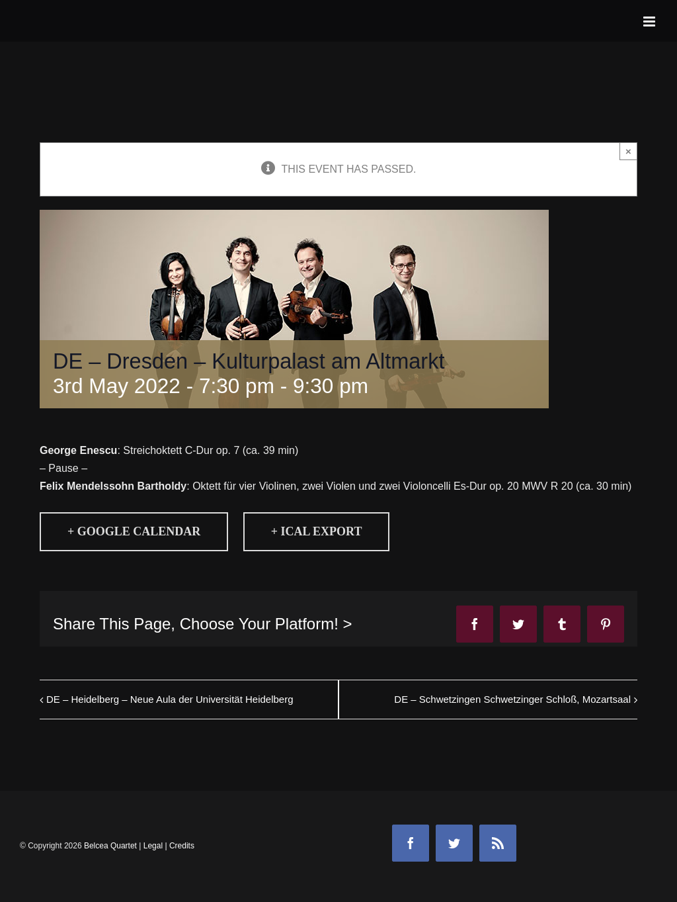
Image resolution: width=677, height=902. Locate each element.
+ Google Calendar (133, 531)
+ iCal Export (316, 531)
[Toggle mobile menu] (650, 21)
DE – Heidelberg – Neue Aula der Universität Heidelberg (170, 699)
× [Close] (628, 151)
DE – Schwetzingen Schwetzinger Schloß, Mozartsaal (512, 699)
